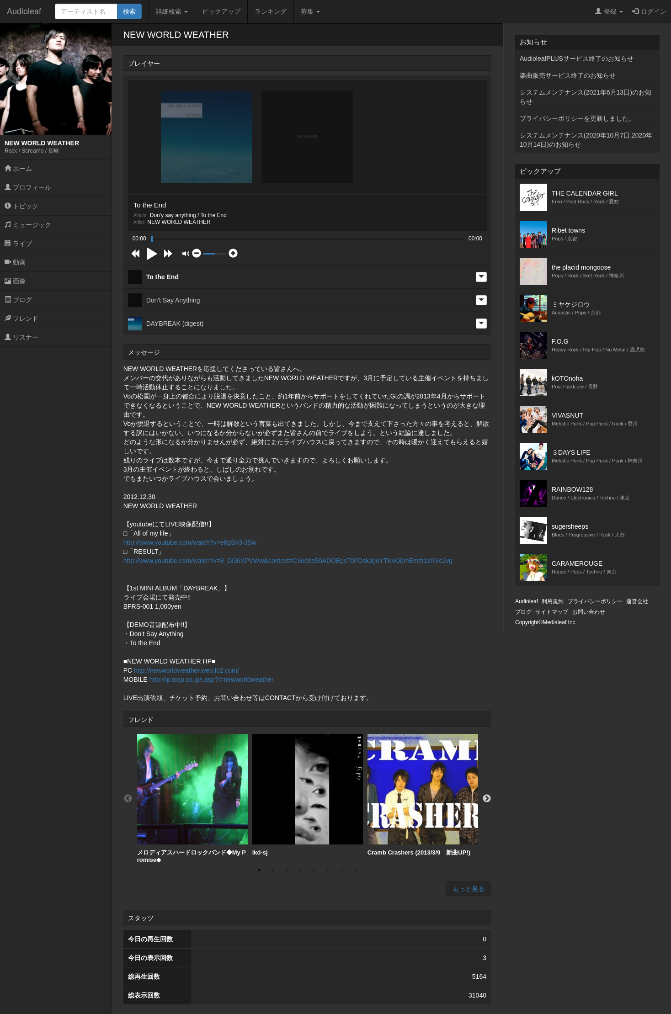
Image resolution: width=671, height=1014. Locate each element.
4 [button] (300, 870)
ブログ (18, 299)
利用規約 (553, 601)
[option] (192, 798)
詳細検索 (172, 11)
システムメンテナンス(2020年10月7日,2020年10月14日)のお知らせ (586, 140)
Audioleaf (24, 11)
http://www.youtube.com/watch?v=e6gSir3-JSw (189, 542)
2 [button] (272, 870)
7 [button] (341, 870)
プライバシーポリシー (595, 601)
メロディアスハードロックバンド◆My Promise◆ (192, 798)
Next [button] (486, 798)
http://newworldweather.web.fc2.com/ (186, 670)
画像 (15, 281)
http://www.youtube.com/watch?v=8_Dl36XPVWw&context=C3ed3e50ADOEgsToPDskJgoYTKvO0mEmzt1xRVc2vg (288, 560)
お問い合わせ (588, 612)
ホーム (18, 168)
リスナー (21, 337)
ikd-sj (307, 795)
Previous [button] (128, 798)
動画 (15, 262)
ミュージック (28, 224)
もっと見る (469, 888)
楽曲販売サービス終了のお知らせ (568, 75)
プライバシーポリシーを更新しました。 (577, 118)
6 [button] (327, 870)
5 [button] (314, 870)
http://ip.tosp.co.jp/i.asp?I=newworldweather (211, 679)
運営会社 (637, 601)
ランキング (271, 11)
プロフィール (28, 187)
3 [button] (286, 870)
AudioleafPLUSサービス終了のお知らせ (577, 58)
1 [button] (259, 870)
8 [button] (355, 870)
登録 (609, 11)
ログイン (649, 11)
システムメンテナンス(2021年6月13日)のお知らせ (585, 97)
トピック (21, 206)
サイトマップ (551, 612)
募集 (310, 11)
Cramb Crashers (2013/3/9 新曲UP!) (422, 795)
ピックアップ (221, 11)
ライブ (18, 243)
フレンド (21, 318)
